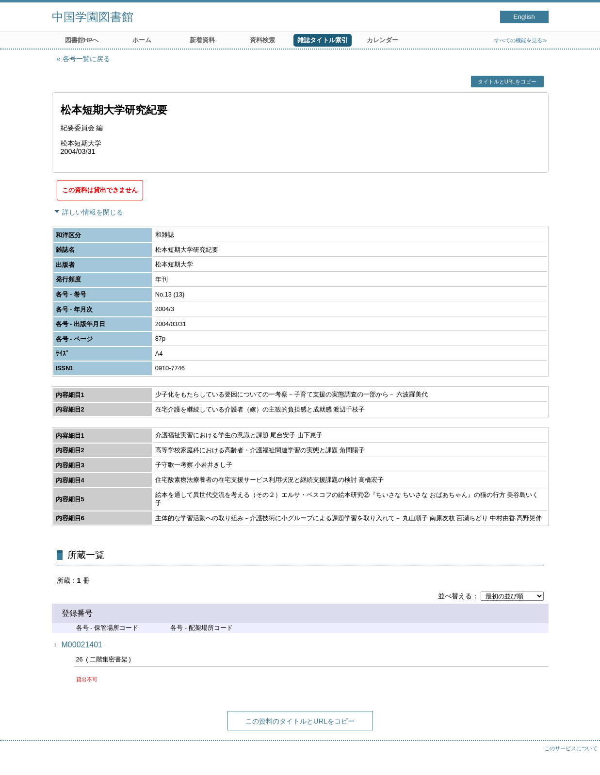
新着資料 (202, 40)
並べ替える (455, 596)
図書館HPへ (82, 40)
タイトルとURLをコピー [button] (507, 81)
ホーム (141, 40)
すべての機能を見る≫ (521, 40)
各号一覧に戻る (86, 59)
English (524, 16)
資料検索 (262, 40)
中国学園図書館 (92, 16)
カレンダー (382, 40)
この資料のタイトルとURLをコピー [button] (300, 721)
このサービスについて (571, 748)
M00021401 (82, 645)
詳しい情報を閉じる (92, 212)
